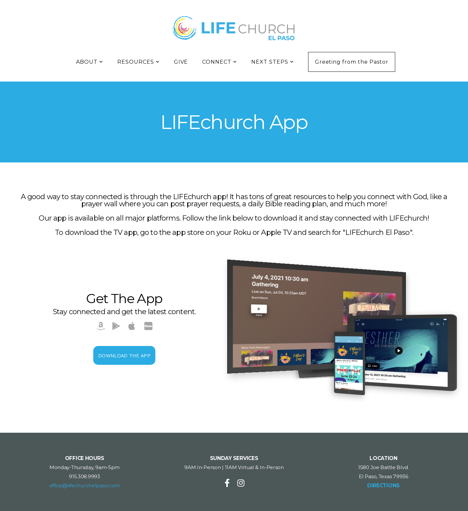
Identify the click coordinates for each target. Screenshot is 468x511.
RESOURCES (138, 62)
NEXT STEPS (272, 62)
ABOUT (89, 62)
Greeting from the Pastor (351, 62)
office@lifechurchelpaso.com (84, 485)
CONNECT (219, 62)
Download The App (124, 355)
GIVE (181, 62)
